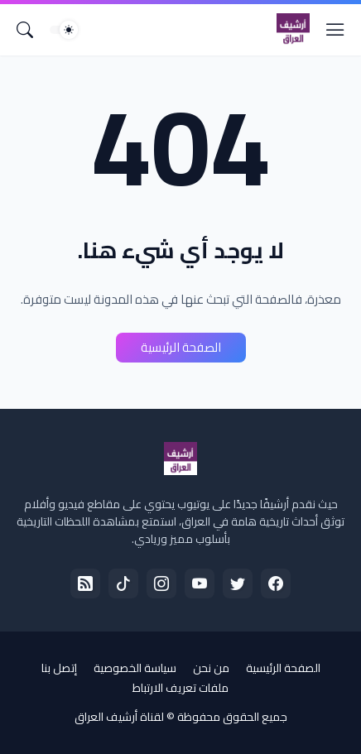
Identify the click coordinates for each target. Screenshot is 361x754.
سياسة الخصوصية (135, 668)
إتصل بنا (59, 668)
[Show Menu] (335, 30)
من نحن (211, 668)
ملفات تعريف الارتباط (180, 688)
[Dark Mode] (64, 30)
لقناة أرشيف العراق (119, 717)
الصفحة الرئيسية (181, 347)
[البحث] (25, 30)
